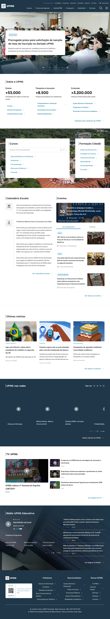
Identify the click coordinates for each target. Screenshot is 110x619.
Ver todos (93, 3)
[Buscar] (61, 149)
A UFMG (95, 584)
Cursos (29, 8)
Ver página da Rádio (94, 562)
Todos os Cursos (73, 589)
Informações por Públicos (46, 599)
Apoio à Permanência (72, 596)
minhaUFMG (57, 8)
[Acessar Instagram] (94, 386)
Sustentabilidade (88, 165)
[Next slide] (102, 431)
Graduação (16, 160)
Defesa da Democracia (89, 150)
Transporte (70, 8)
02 (50, 67)
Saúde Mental (86, 162)
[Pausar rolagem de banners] (68, 67)
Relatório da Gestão (46, 590)
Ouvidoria (46, 587)
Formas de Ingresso (43, 8)
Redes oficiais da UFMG (93, 438)
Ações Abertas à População (69, 585)
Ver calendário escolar (42, 274)
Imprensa (87, 3)
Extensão (15, 172)
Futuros (92, 227)
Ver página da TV (96, 498)
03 (56, 67)
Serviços (92, 8)
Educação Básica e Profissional (23, 156)
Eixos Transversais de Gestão (43, 595)
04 (62, 67)
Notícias (95, 596)
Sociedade (80, 3)
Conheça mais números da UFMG (89, 121)
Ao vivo (16, 519)
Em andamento (68, 227)
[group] (19, 409)
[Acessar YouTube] (100, 386)
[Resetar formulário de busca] (64, 149)
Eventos (95, 599)
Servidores (73, 3)
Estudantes (66, 3)
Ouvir (66, 527)
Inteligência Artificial (89, 154)
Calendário (81, 8)
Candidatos (58, 3)
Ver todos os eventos (94, 296)
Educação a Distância (20, 168)
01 (43, 67)
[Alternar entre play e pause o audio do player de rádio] (8, 524)
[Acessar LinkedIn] (103, 386)
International (104, 3)
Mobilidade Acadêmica (73, 599)
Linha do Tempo (93, 588)
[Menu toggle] (107, 8)
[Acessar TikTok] (97, 386)
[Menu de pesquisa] (101, 8)
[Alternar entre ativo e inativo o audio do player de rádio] (14, 529)
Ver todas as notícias (94, 369)
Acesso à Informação (45, 584)
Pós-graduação (17, 164)
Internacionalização (88, 158)
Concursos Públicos (73, 593)
